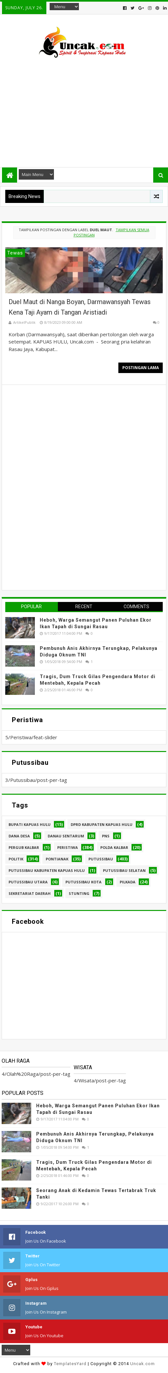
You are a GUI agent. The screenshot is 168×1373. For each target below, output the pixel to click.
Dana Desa (19, 835)
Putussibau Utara (28, 881)
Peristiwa (67, 847)
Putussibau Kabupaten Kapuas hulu (47, 870)
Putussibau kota (83, 881)
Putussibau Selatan (124, 870)
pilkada (127, 881)
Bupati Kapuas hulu (30, 824)
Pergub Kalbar (24, 847)
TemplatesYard (70, 1363)
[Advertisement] (84, 110)
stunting (79, 893)
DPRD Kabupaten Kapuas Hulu (101, 824)
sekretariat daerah (30, 893)
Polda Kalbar (114, 847)
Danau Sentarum (66, 835)
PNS (105, 835)
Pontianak (57, 858)
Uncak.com (142, 1363)
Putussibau (100, 858)
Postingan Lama (140, 367)
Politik (16, 858)
